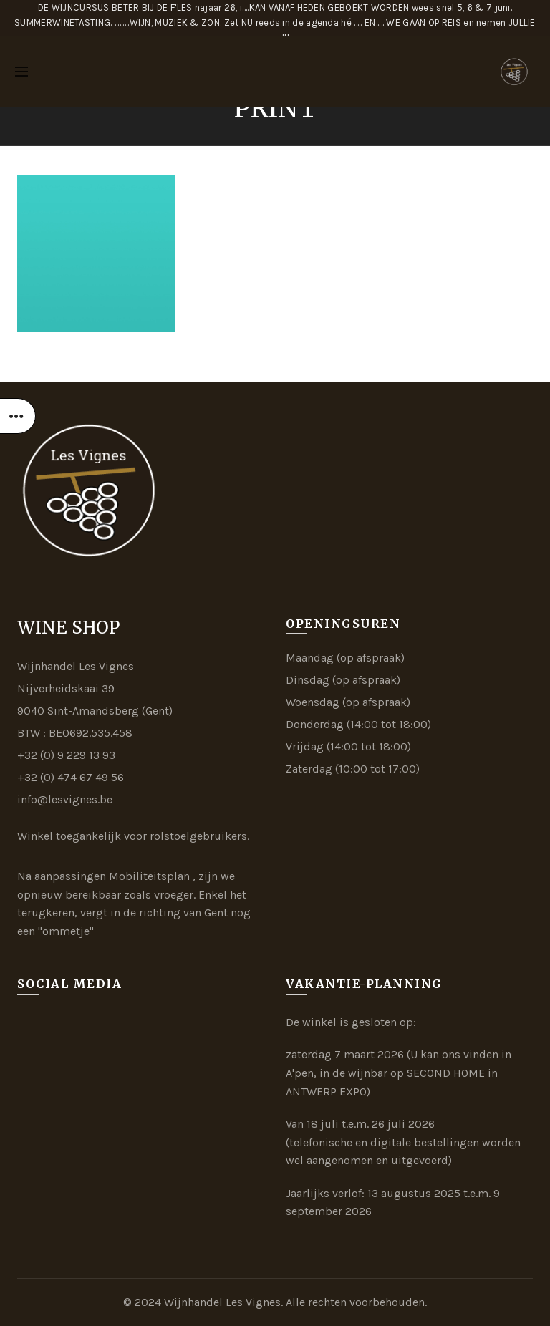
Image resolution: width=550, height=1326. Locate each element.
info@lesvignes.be (64, 799)
